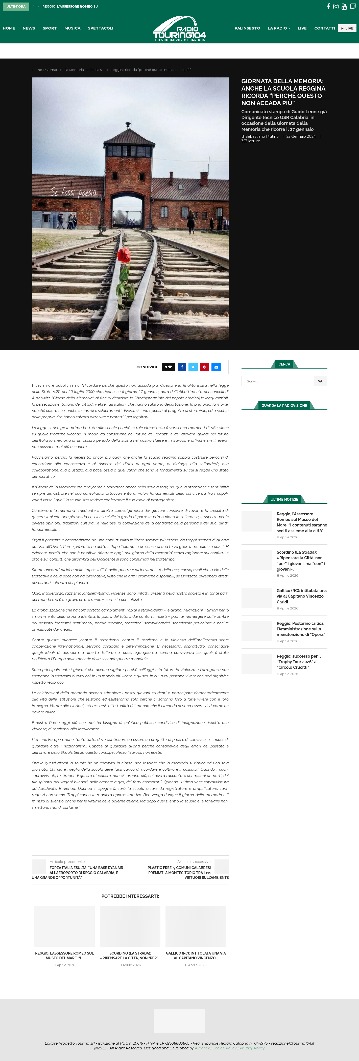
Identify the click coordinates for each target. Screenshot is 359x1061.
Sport (50, 28)
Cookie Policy (224, 1048)
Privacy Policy (252, 1048)
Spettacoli (100, 28)
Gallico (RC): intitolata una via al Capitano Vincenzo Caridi (302, 602)
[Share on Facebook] (182, 367)
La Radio (277, 28)
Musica (72, 28)
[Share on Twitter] (193, 367)
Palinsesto (247, 28)
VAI (320, 381)
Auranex (202, 1048)
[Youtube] (344, 6)
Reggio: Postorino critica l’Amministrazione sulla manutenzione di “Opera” (301, 635)
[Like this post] (170, 367)
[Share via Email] (216, 367)
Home (9, 28)
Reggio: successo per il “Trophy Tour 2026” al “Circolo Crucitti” (299, 668)
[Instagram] (336, 6)
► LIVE (347, 28)
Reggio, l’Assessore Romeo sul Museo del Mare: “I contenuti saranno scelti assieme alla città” (299, 525)
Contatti (324, 28)
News (29, 28)
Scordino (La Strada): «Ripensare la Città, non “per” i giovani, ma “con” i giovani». (301, 566)
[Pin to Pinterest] (204, 367)
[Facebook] (328, 6)
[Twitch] (353, 6)
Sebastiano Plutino (262, 136)
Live (302, 28)
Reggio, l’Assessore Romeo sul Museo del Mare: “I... (89, 6)
